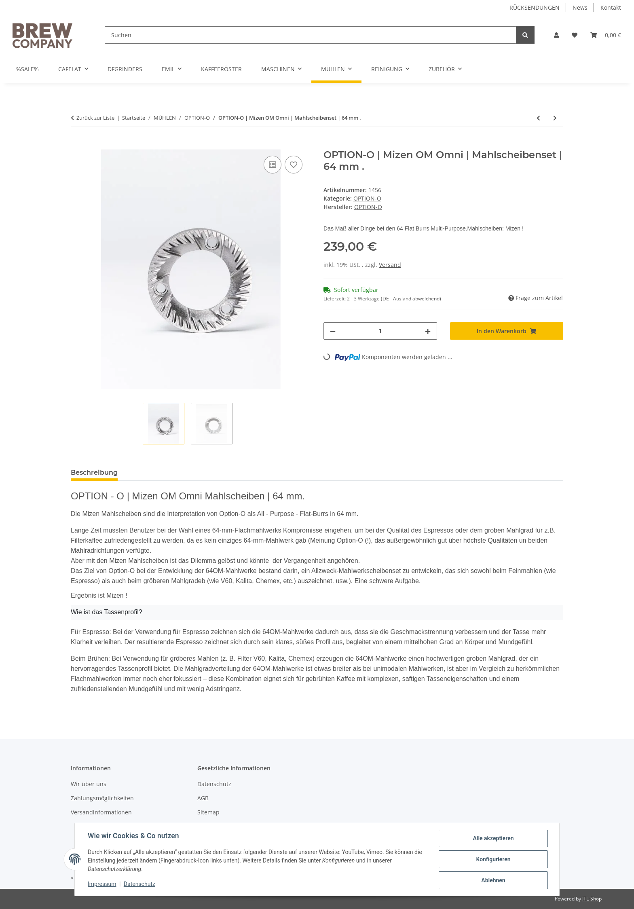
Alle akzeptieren (493, 838)
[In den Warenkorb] (77, 144)
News (580, 7)
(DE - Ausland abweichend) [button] (411, 298)
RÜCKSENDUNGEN (534, 7)
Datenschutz (139, 884)
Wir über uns (88, 784)
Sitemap (208, 812)
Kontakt (610, 7)
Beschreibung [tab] (94, 472)
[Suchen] (310, 35)
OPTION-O (367, 198)
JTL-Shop (592, 898)
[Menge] (380, 331)
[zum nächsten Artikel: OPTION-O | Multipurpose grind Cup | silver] (555, 118)
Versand (390, 264)
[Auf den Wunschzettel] (293, 164)
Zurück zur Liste (95, 117)
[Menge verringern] (333, 331)
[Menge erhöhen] (428, 331)
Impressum (102, 884)
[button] (556, 35)
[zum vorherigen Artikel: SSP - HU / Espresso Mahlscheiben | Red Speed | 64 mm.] (538, 118)
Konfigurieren (493, 859)
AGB (203, 798)
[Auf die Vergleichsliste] (272, 164)
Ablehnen (493, 880)
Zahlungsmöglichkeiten (102, 798)
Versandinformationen (101, 812)
